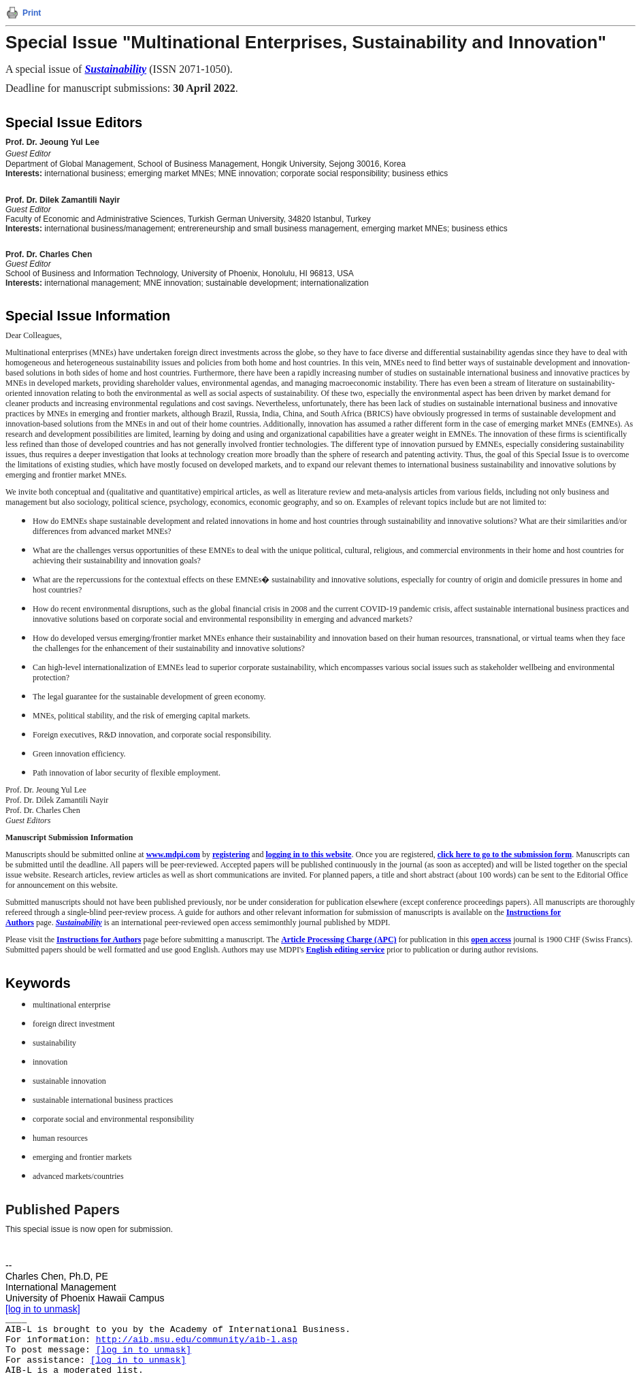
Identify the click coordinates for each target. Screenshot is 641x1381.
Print (31, 13)
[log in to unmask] (42, 1308)
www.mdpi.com (173, 854)
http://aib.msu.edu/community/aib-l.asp (196, 1340)
